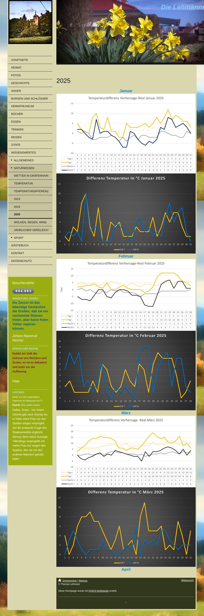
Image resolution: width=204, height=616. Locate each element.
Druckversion (67, 580)
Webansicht (187, 580)
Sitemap (82, 580)
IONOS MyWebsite (98, 591)
